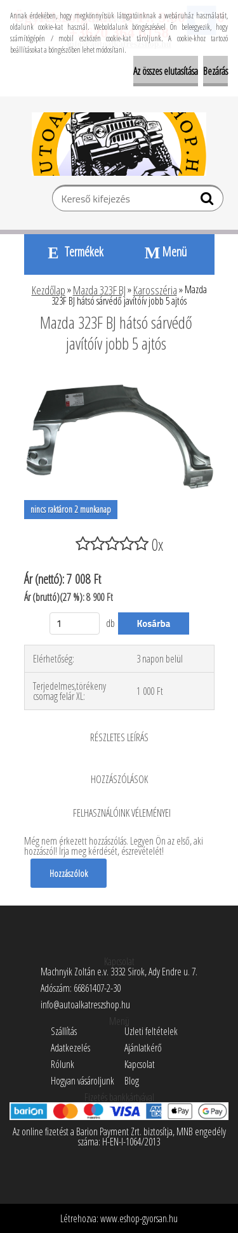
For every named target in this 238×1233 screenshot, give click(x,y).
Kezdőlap (48, 290)
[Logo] (119, 144)
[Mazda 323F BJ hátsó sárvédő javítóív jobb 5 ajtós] (119, 378)
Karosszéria (155, 290)
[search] (208, 201)
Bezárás (215, 71)
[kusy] (75, 623)
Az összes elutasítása (165, 71)
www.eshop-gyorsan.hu (139, 1218)
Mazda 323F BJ (99, 290)
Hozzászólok (69, 873)
